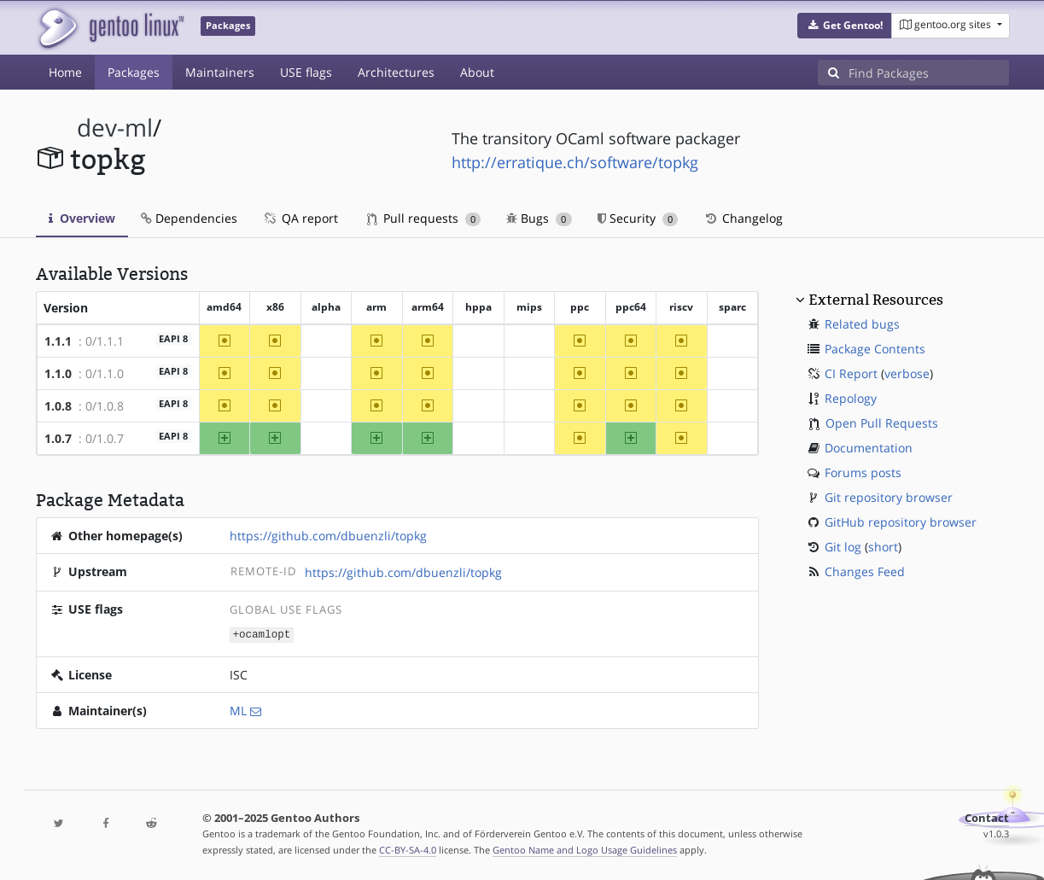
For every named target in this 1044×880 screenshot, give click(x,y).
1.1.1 (58, 341)
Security (638, 218)
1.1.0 (58, 373)
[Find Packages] (929, 72)
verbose (907, 373)
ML (238, 710)
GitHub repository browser (901, 522)
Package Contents (875, 349)
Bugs (539, 218)
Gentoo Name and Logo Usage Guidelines (585, 848)
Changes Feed (865, 571)
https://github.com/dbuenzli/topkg (328, 535)
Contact (987, 817)
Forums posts (863, 472)
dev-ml (115, 127)
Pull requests (424, 218)
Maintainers (219, 72)
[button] (844, 25)
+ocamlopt (261, 633)
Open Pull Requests (881, 423)
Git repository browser (889, 497)
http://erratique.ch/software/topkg (575, 162)
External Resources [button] (875, 299)
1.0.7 (58, 438)
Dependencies (189, 218)
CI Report (851, 373)
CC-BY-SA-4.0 (407, 848)
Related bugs (862, 324)
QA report (300, 218)
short (883, 547)
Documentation (869, 448)
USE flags (306, 72)
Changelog (743, 218)
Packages (134, 72)
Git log (843, 547)
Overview (82, 218)
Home (65, 72)
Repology (851, 398)
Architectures (396, 72)
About (477, 72)
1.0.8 (58, 406)
